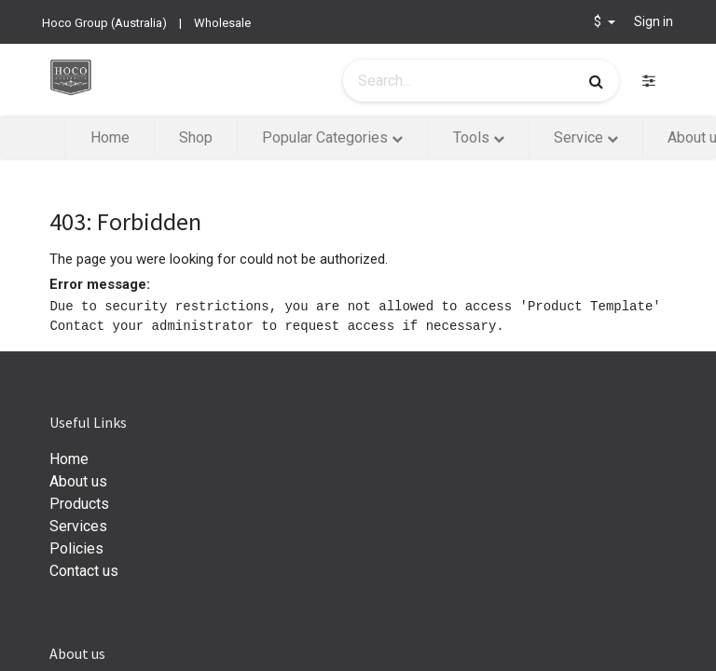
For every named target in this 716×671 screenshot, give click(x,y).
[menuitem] (109, 138)
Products (79, 504)
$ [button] (599, 21)
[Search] (596, 81)
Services (78, 526)
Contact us (83, 571)
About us (78, 481)
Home (69, 459)
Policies (76, 548)
